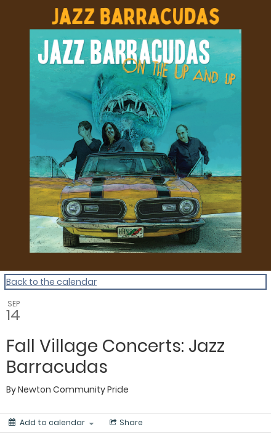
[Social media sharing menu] (125, 422)
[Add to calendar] (51, 422)
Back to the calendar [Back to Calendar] (51, 282)
